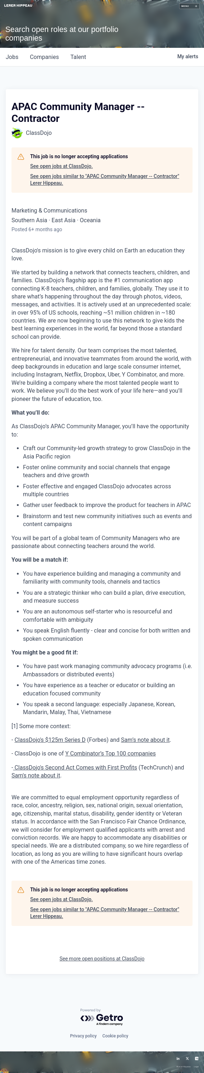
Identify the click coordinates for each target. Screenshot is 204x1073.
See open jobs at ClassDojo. (61, 166)
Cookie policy (115, 1035)
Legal (196, 1067)
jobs (12, 57)
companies (44, 57)
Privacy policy (83, 1035)
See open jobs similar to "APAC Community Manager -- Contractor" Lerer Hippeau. (104, 179)
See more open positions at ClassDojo (102, 959)
